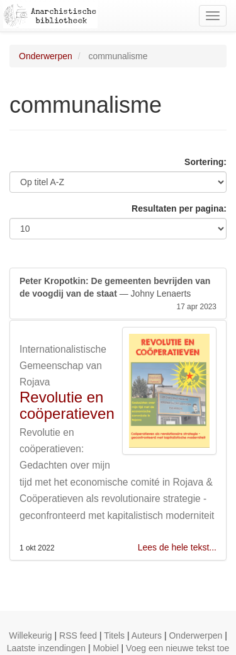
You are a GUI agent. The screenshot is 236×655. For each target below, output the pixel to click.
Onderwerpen (45, 56)
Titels (114, 635)
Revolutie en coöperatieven (67, 405)
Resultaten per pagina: (179, 208)
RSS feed (78, 635)
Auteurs (147, 635)
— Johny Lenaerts (118, 294)
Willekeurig (30, 635)
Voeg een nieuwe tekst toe (177, 648)
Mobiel (105, 648)
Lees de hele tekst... (177, 547)
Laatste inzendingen (46, 648)
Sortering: (205, 162)
